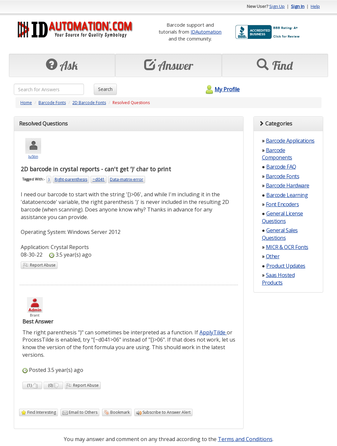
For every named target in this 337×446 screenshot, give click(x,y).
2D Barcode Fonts (89, 102)
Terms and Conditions (245, 439)
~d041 (98, 179)
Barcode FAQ (281, 166)
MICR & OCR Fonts (287, 247)
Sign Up (277, 6)
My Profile (222, 89)
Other (273, 256)
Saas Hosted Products (278, 278)
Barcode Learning (287, 195)
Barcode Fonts (52, 102)
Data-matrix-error (126, 179)
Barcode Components (277, 154)
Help (315, 6)
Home (26, 102)
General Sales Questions (280, 234)
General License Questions (282, 217)
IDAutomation (206, 31)
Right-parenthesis (71, 179)
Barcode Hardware (287, 185)
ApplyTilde (213, 332)
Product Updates (285, 265)
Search (105, 89)
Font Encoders (282, 204)
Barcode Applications (290, 140)
